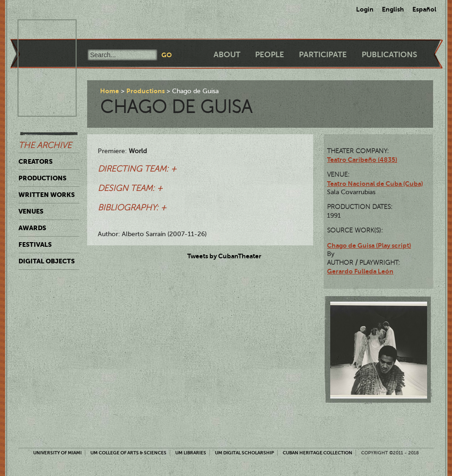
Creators (35, 161)
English (393, 9)
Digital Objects (46, 261)
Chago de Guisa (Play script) (369, 245)
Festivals (35, 244)
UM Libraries (190, 452)
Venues (30, 211)
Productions (42, 178)
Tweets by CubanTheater (224, 256)
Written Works (46, 194)
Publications (389, 54)
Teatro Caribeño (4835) (362, 159)
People (269, 54)
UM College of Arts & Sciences (128, 452)
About (227, 54)
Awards (32, 228)
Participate (323, 54)
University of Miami (57, 452)
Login (365, 9)
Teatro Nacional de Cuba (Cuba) (375, 183)
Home (109, 91)
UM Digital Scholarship (244, 452)
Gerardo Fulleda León (360, 271)
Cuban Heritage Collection (317, 452)
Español (424, 9)
